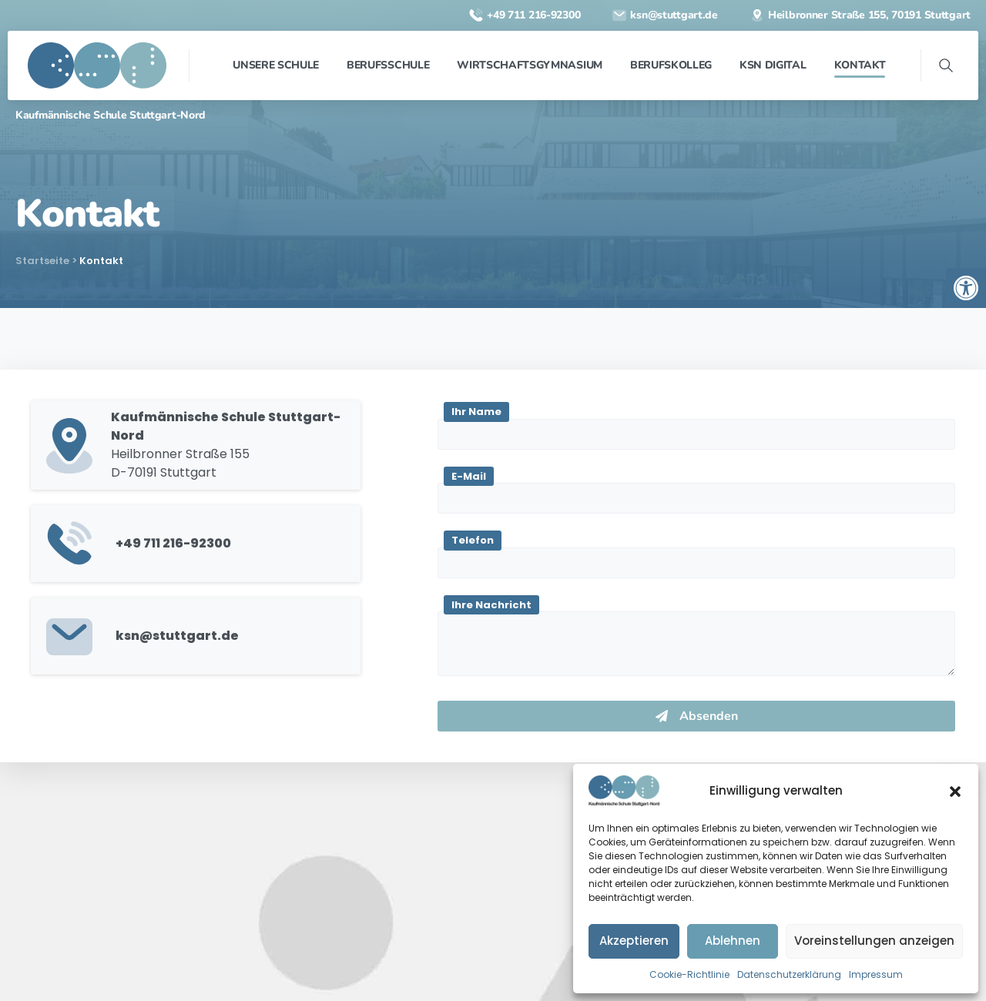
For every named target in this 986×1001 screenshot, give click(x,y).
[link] (966, 288)
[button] (955, 790)
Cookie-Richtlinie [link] (689, 974)
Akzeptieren (634, 940)
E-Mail (468, 476)
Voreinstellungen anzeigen (874, 940)
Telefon (472, 540)
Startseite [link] (42, 260)
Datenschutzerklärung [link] (789, 974)
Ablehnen (732, 940)
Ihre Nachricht (491, 605)
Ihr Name (476, 411)
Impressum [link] (876, 974)
